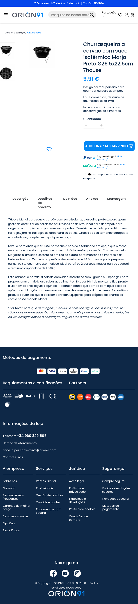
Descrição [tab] (17, 198)
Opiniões (9, 523)
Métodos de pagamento (110, 507)
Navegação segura (115, 498)
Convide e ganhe (48, 502)
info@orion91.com (43, 450)
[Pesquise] (72, 14)
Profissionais (44, 488)
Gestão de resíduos (49, 495)
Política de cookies (82, 509)
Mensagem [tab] (119, 198)
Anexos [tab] (93, 198)
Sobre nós (10, 480)
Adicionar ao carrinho (109, 146)
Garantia (9, 488)
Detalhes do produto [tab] (43, 202)
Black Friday (11, 530)
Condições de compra (78, 517)
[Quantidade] (93, 125)
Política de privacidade (77, 489)
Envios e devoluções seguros (116, 489)
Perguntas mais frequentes (14, 496)
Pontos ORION (46, 480)
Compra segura (113, 480)
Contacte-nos (13, 457)
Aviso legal (76, 480)
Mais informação (109, 158)
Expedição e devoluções (77, 499)
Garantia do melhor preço (17, 507)
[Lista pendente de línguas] (110, 14)
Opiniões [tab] (69, 198)
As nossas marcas (15, 516)
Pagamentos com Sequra (48, 510)
